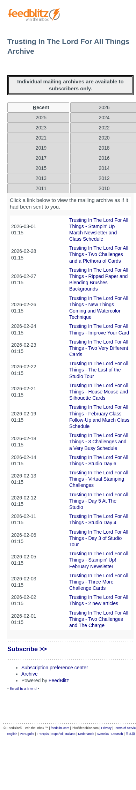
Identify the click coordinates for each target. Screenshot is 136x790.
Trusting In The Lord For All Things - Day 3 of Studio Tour (98, 538)
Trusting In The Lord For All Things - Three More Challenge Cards (98, 582)
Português (27, 734)
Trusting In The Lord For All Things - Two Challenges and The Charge (98, 619)
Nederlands (86, 734)
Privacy (106, 728)
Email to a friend (23, 688)
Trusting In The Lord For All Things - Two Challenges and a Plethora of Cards (98, 254)
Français (43, 734)
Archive (29, 674)
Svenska (103, 734)
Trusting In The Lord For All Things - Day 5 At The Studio (98, 501)
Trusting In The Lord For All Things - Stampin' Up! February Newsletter (98, 560)
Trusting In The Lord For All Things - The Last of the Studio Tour (98, 370)
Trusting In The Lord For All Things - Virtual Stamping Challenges (98, 479)
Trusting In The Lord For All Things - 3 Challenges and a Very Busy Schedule (98, 441)
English (12, 734)
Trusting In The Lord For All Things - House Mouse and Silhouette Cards (98, 392)
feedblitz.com (60, 728)
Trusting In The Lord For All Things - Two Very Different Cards (98, 348)
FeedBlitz (59, 680)
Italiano (70, 734)
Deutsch (117, 734)
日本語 (130, 734)
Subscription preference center (54, 667)
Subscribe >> (27, 649)
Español (57, 734)
